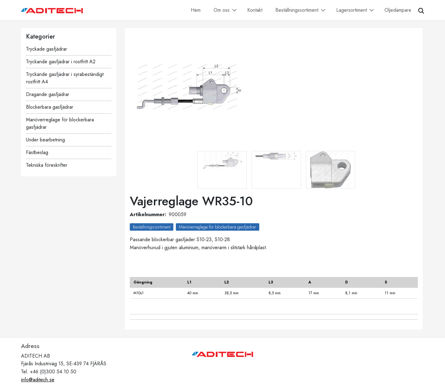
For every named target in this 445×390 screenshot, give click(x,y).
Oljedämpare (397, 10)
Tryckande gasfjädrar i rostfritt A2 (60, 61)
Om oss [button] (222, 10)
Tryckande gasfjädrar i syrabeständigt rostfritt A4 (65, 78)
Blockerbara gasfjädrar (49, 107)
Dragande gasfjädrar (47, 94)
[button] (234, 10)
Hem (196, 10)
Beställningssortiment (151, 227)
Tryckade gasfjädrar (46, 48)
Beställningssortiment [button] (296, 10)
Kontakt (254, 10)
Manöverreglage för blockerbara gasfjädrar (60, 123)
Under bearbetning (45, 139)
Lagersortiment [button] (351, 10)
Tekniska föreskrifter (46, 165)
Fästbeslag (37, 152)
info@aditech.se (37, 379)
